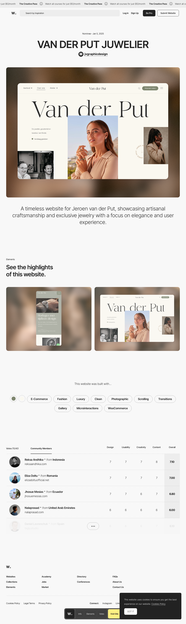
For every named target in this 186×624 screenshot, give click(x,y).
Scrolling (143, 399)
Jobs (44, 581)
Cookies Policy (13, 603)
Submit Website (168, 13)
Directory (81, 576)
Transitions (165, 399)
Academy (46, 576)
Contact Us (118, 587)
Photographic (120, 399)
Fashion (62, 399)
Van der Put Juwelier (93, 44)
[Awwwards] (13, 13)
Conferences (83, 581)
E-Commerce (39, 399)
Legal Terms (29, 603)
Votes (101, 614)
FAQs (115, 576)
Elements (90, 614)
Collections (11, 581)
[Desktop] (137, 319)
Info (80, 614)
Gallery (62, 408)
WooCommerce (118, 408)
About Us (117, 581)
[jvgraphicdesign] (93, 54)
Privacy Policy (45, 603)
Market (45, 587)
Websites (10, 576)
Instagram (107, 603)
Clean (98, 399)
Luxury (81, 399)
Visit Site (114, 614)
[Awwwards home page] (69, 613)
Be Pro (149, 13)
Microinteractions (87, 408)
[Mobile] (48, 319)
